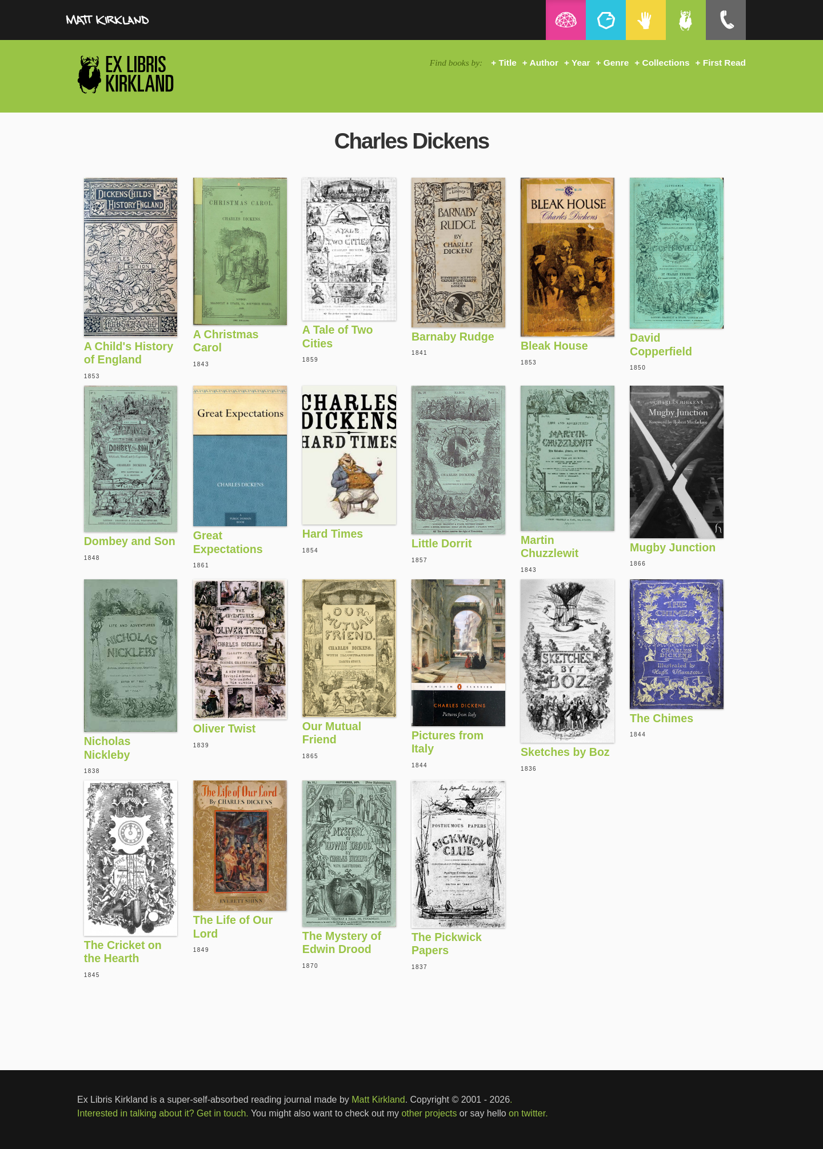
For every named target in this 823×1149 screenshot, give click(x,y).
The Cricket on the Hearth (123, 952)
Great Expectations (228, 542)
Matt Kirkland (378, 1099)
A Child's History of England (128, 353)
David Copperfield (661, 344)
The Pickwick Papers (447, 944)
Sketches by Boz (565, 752)
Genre (616, 62)
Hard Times (332, 533)
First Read (724, 62)
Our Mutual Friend (331, 733)
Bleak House (554, 345)
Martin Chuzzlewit (549, 547)
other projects (429, 1113)
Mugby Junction (673, 547)
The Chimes (661, 718)
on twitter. (528, 1113)
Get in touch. (223, 1113)
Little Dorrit (442, 543)
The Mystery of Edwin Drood (341, 943)
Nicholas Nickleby (107, 748)
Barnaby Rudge (453, 336)
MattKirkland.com (134, 22)
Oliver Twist (224, 728)
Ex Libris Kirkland (145, 74)
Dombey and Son (129, 541)
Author (544, 62)
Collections (666, 62)
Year (581, 62)
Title (507, 62)
